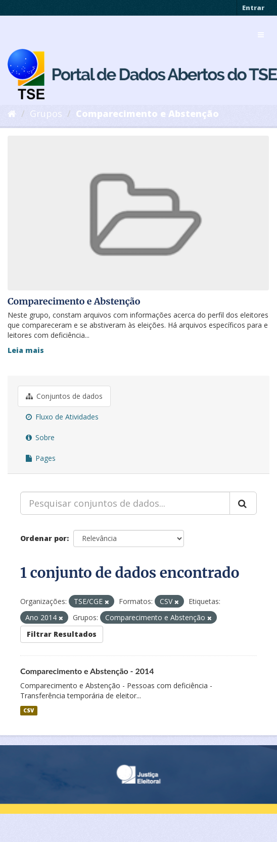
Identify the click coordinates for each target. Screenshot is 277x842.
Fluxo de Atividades (62, 417)
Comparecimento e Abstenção (147, 113)
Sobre (40, 437)
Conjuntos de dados (64, 396)
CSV (28, 710)
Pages (41, 458)
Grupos (46, 113)
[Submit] (243, 503)
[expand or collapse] (260, 35)
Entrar (253, 7)
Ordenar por (43, 538)
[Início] (12, 113)
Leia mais (26, 350)
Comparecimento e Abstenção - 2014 (87, 671)
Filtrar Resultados (62, 634)
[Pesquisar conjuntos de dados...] (125, 503)
